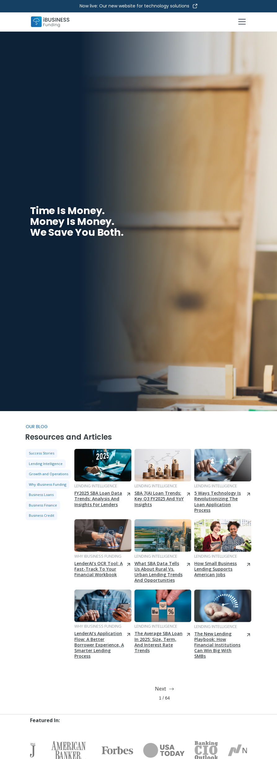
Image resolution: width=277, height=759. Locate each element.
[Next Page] (164, 689)
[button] (241, 21)
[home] (50, 21)
